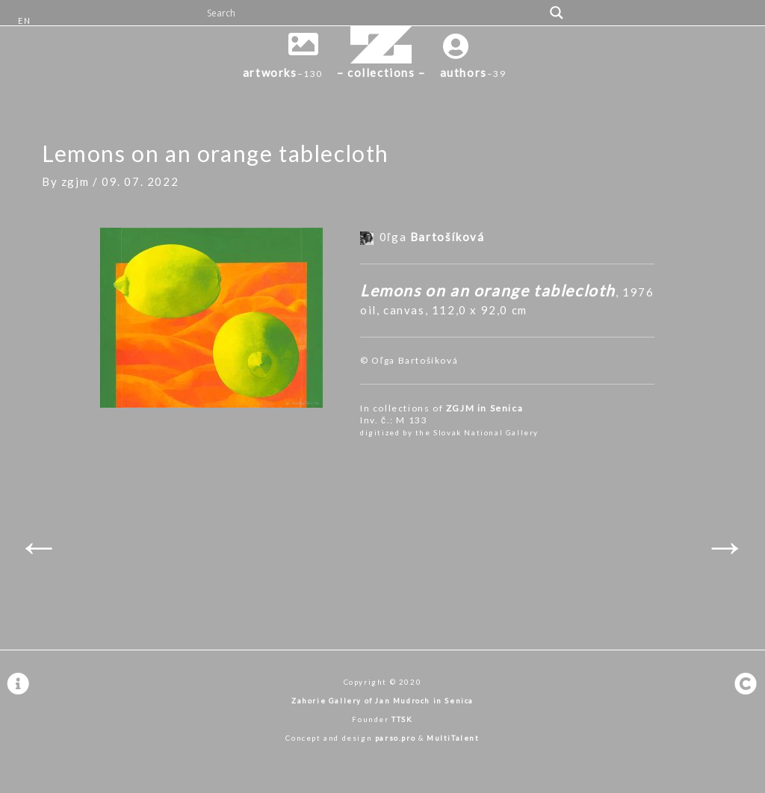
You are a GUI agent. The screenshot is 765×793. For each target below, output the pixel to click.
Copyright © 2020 (383, 682)
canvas (404, 310)
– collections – (381, 72)
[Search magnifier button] (556, 12)
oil (368, 310)
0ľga (432, 236)
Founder (382, 719)
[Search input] (373, 12)
